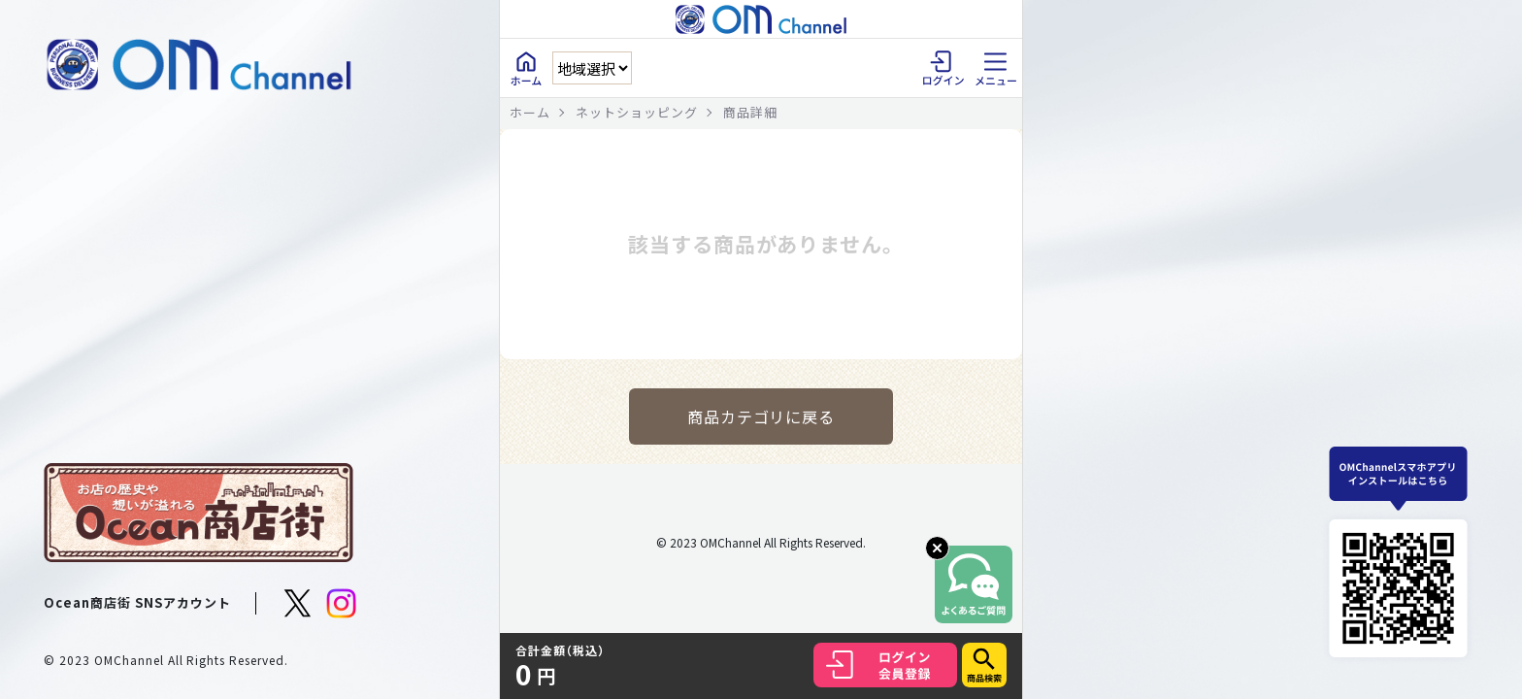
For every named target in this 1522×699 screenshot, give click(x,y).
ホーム (530, 112)
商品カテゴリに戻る (761, 416)
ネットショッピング (637, 112)
